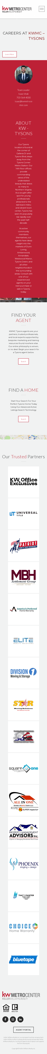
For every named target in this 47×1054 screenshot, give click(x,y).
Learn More (9, 54)
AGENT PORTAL (23, 1030)
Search (23, 361)
